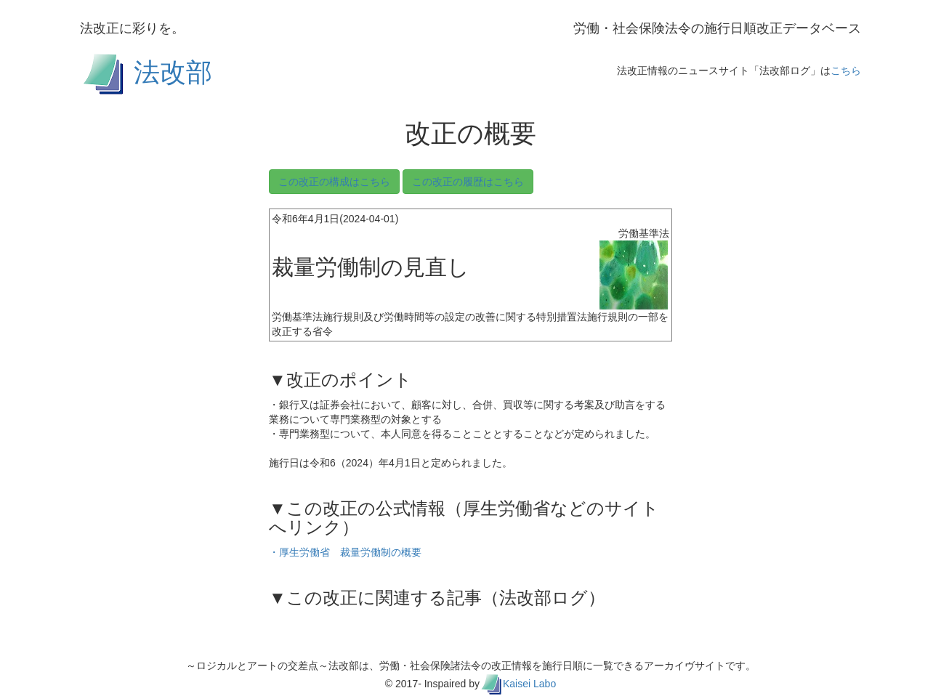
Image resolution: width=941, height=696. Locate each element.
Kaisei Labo (529, 683)
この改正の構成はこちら (334, 181)
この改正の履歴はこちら (468, 181)
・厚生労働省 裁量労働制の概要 (345, 552)
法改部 (173, 71)
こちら (846, 70)
